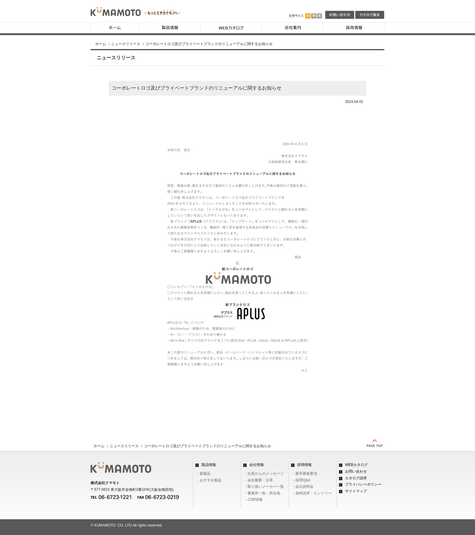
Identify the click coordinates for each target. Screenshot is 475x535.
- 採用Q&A (302, 480)
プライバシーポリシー (363, 484)
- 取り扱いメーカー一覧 (264, 486)
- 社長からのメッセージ (264, 473)
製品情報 (208, 465)
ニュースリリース (125, 44)
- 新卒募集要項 (305, 473)
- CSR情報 (254, 499)
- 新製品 (204, 473)
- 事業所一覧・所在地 (262, 493)
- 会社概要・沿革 (259, 480)
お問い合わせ (356, 471)
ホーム (100, 44)
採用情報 (304, 465)
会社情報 (256, 465)
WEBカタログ (356, 465)
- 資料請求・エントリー (312, 493)
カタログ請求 (356, 478)
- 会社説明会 (303, 486)
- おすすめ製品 (209, 480)
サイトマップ (356, 491)
